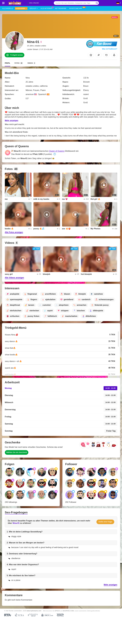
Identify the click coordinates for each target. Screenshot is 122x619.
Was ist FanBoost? (109, 49)
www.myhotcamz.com (34, 611)
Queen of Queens (56, 151)
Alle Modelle (7, 8)
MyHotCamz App (76, 8)
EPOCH (57, 611)
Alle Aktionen (47, 8)
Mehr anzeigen (11, 120)
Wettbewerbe (60, 8)
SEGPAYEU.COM (68, 611)
